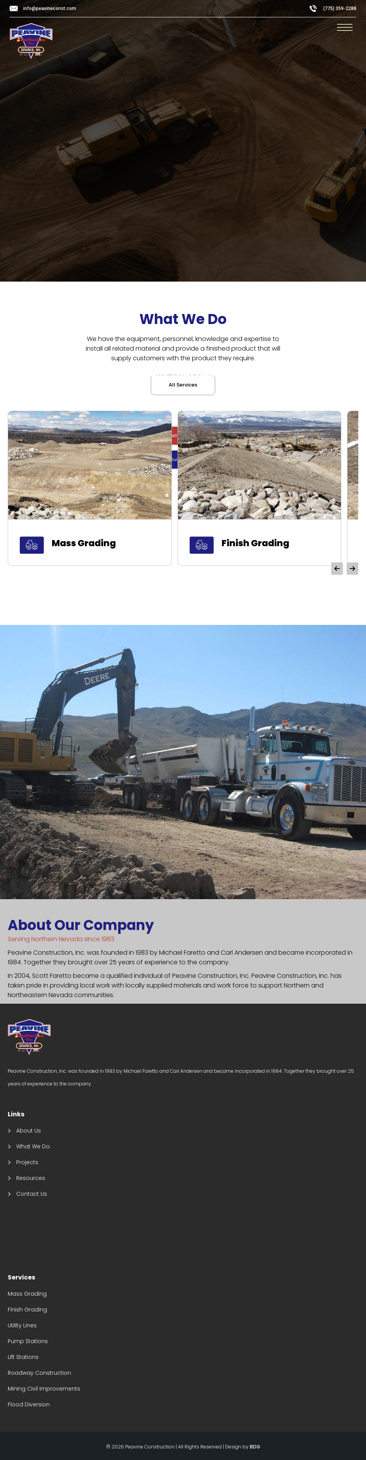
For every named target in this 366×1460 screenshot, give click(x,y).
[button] (337, 568)
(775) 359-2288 (339, 8)
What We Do (33, 1146)
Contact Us (31, 1194)
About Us (28, 1130)
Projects (27, 1162)
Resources (30, 1178)
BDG (255, 1446)
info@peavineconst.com (49, 8)
